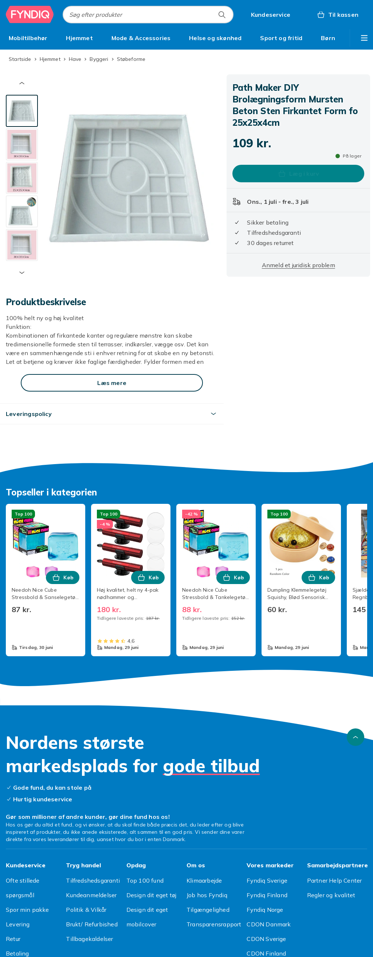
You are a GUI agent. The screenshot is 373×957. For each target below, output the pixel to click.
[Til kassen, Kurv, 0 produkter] (337, 14)
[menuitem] (28, 38)
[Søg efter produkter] (222, 14)
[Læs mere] (112, 383)
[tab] (22, 111)
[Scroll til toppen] (355, 737)
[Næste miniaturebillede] (22, 272)
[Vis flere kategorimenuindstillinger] (364, 38)
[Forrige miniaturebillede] (22, 83)
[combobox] (148, 14)
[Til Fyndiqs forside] (30, 14)
